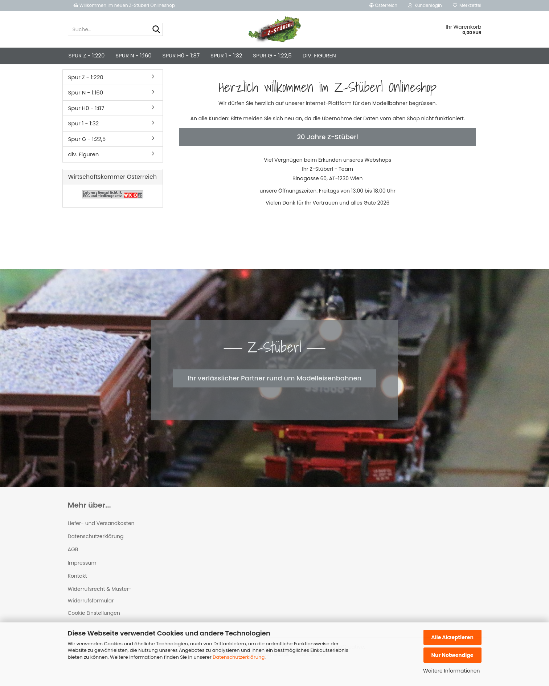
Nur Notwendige (452, 655)
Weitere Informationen (451, 670)
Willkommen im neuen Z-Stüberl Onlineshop (124, 5)
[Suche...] (156, 29)
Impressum (82, 575)
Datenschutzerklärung (239, 657)
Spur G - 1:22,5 (272, 55)
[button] (383, 5)
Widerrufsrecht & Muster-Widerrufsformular (100, 607)
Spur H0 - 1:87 (181, 55)
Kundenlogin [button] (425, 5)
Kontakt (77, 588)
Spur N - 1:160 (133, 55)
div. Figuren (319, 55)
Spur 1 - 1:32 (226, 55)
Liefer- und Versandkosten (101, 535)
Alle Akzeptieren (452, 637)
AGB (73, 561)
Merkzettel (467, 5)
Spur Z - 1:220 (87, 55)
